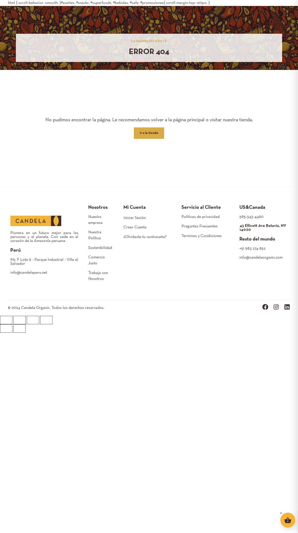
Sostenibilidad (100, 248)
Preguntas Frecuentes (199, 226)
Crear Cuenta (135, 227)
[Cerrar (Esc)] (6, 320)
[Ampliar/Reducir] (46, 320)
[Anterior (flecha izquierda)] (6, 328)
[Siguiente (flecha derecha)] (19, 328)
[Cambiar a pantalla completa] (33, 320)
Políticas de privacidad (200, 217)
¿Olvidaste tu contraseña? (145, 237)
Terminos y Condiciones (201, 236)
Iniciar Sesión (134, 218)
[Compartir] (19, 320)
